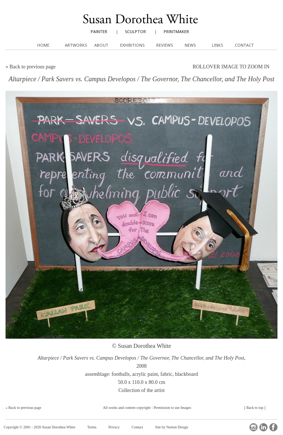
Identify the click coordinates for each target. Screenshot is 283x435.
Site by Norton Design (171, 427)
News (190, 45)
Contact (137, 427)
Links (217, 45)
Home (43, 45)
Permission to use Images (172, 408)
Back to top (254, 408)
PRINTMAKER (176, 31)
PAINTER (99, 31)
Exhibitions (132, 45)
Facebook (273, 427)
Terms (92, 427)
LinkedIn (263, 427)
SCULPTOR (135, 31)
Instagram (253, 427)
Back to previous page (33, 66)
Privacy (114, 427)
